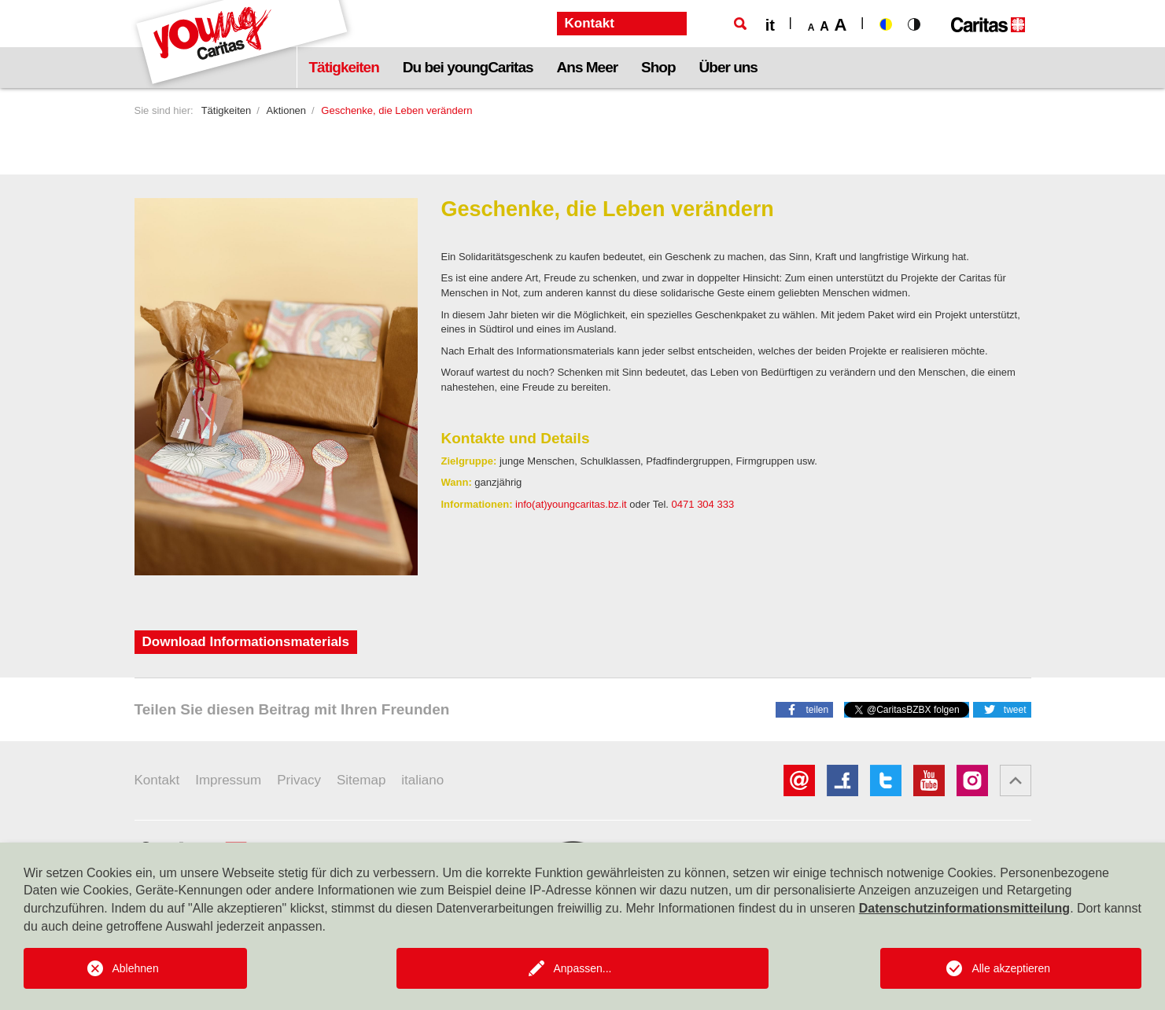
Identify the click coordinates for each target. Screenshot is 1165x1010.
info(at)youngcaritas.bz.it (571, 504)
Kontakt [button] (589, 23)
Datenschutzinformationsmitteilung (964, 908)
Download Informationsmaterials (246, 641)
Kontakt (157, 780)
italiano (422, 780)
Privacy (299, 780)
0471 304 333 (703, 504)
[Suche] (740, 23)
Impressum (228, 780)
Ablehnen (135, 968)
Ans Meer (587, 67)
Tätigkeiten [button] (344, 67)
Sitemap (361, 780)
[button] (804, 709)
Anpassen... (583, 968)
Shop (658, 67)
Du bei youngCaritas (468, 67)
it (770, 25)
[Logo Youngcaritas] (243, 44)
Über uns (728, 67)
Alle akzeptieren (1010, 968)
